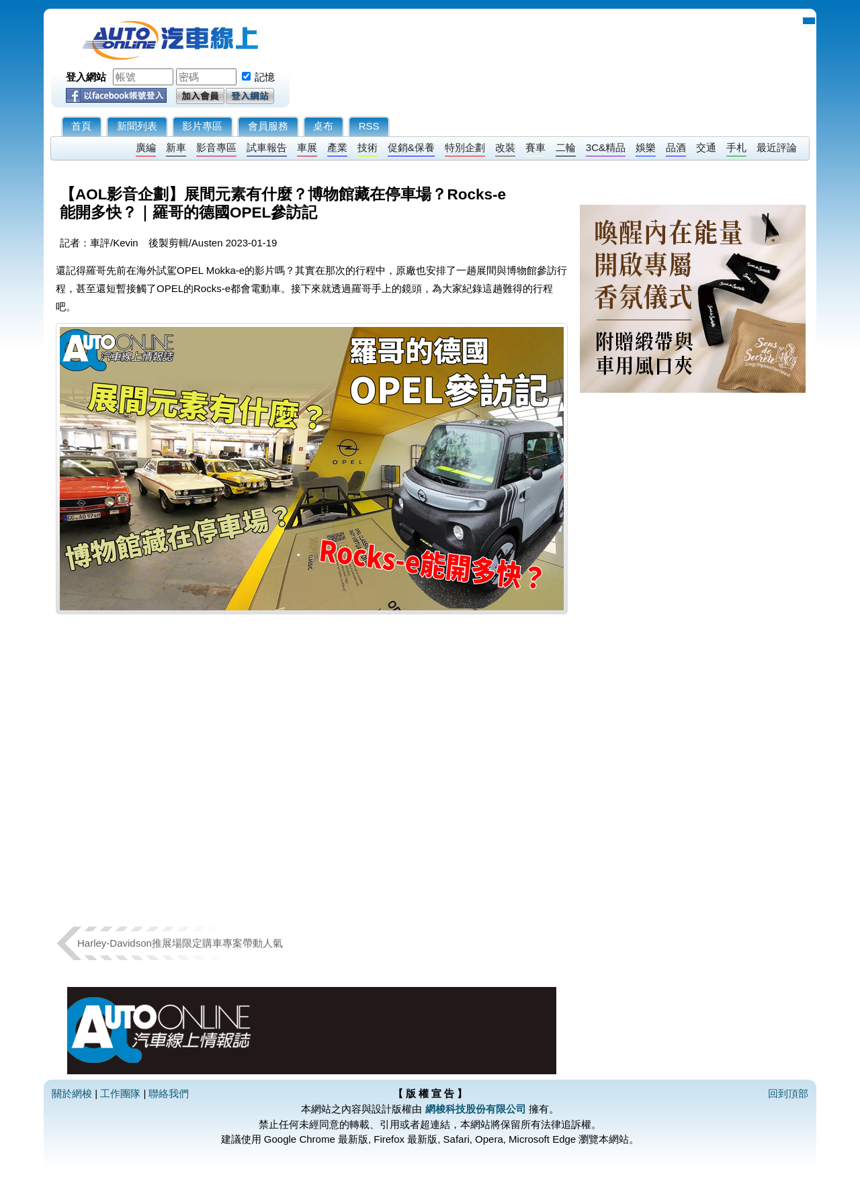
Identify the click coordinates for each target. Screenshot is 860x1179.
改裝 (505, 147)
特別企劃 (465, 147)
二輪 (566, 147)
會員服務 (268, 126)
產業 (337, 147)
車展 (307, 147)
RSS (369, 126)
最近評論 (777, 147)
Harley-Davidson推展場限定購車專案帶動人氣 (180, 943)
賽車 (535, 147)
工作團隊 (120, 1093)
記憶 (265, 77)
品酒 (676, 147)
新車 (176, 147)
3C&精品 (606, 147)
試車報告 (267, 147)
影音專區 (216, 147)
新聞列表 (137, 126)
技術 (367, 147)
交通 (706, 147)
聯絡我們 (168, 1093)
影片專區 (202, 126)
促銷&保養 (411, 147)
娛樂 (646, 147)
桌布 (323, 126)
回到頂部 (788, 1093)
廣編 (146, 147)
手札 (736, 147)
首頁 (81, 126)
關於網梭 (72, 1093)
